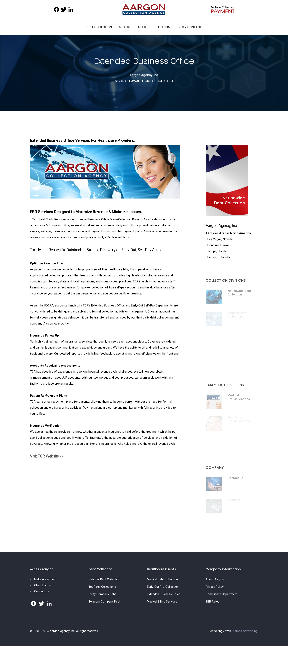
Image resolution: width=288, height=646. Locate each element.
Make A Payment (45, 579)
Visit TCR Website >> (46, 456)
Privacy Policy (215, 587)
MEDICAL (125, 27)
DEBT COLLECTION (99, 27)
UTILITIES (144, 27)
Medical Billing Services (162, 601)
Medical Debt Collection (162, 579)
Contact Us (235, 478)
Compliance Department (221, 594)
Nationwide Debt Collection (239, 292)
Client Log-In (42, 585)
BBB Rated (212, 601)
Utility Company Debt (102, 594)
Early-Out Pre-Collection (163, 587)
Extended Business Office (163, 594)
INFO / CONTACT (190, 27)
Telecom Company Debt (104, 601)
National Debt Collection (104, 579)
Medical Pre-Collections (239, 397)
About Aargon (215, 579)
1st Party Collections (102, 587)
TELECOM (164, 27)
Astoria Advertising (244, 631)
